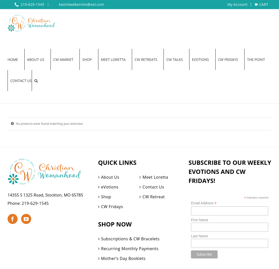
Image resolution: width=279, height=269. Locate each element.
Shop (106, 197)
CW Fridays (112, 206)
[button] (36, 80)
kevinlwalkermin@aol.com (81, 5)
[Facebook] (13, 219)
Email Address (204, 203)
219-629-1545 (35, 203)
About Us (110, 177)
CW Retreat (153, 197)
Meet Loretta (155, 177)
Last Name (199, 236)
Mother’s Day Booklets (123, 258)
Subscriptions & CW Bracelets (130, 239)
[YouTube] (26, 219)
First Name (199, 220)
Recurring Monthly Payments (129, 248)
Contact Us (153, 187)
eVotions (109, 187)
